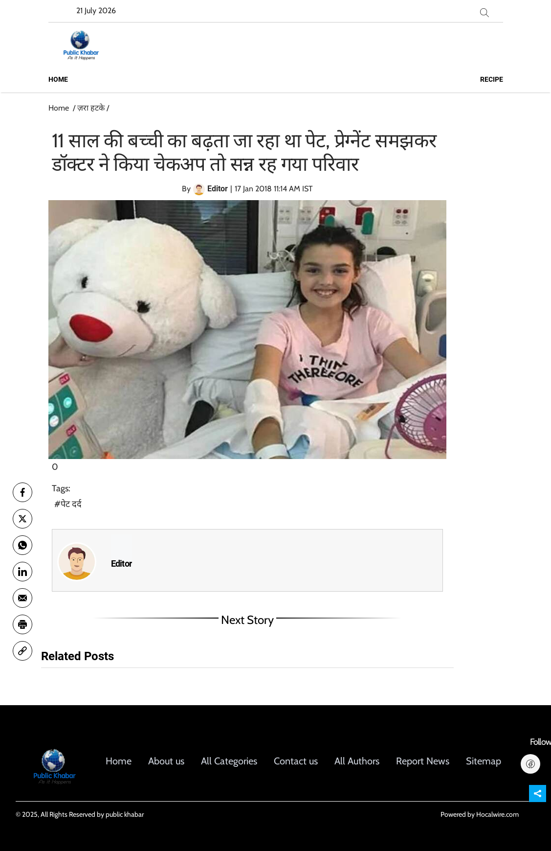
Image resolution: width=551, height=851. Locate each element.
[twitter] (22, 519)
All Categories (229, 761)
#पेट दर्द (68, 504)
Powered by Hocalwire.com (480, 814)
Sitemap (483, 761)
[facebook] (22, 492)
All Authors (356, 761)
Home (58, 79)
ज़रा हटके (91, 108)
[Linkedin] (22, 571)
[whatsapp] (22, 545)
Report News (422, 761)
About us (166, 761)
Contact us (296, 761)
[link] (22, 651)
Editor (121, 564)
